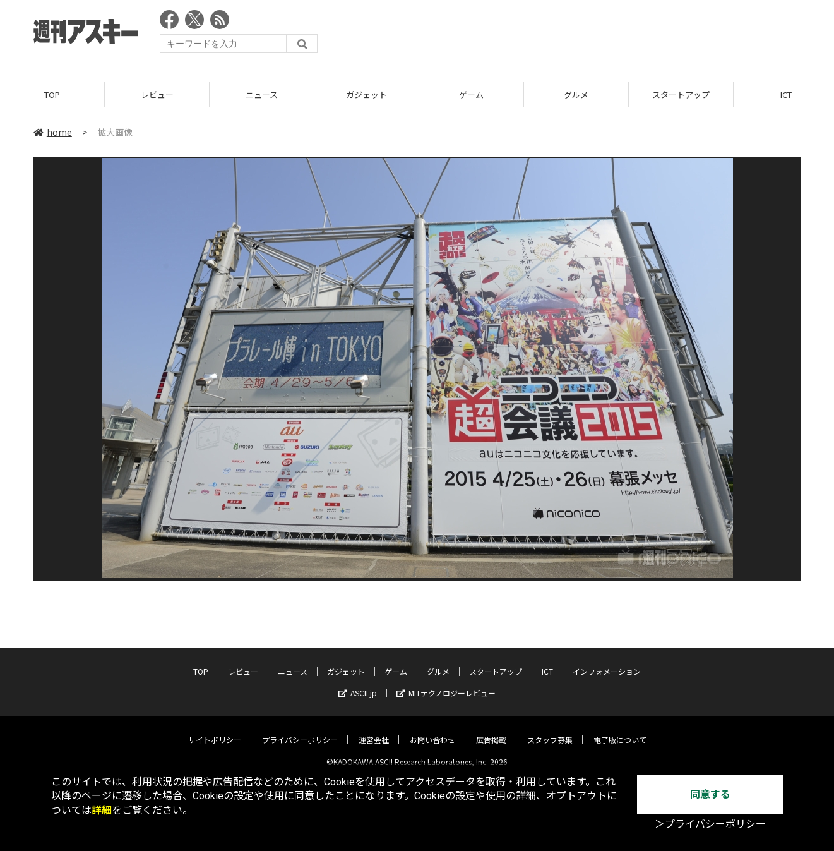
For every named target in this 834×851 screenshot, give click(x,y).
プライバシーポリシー (300, 729)
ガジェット (366, 94)
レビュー (157, 94)
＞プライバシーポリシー (710, 824)
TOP (52, 94)
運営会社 (374, 729)
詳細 (102, 810)
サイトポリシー (214, 729)
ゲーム (471, 94)
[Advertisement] (571, 34)
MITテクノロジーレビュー (446, 682)
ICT (547, 661)
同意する (710, 794)
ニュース (262, 94)
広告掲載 (491, 729)
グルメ (576, 94)
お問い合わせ (432, 729)
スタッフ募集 (550, 729)
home (52, 132)
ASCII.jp (357, 682)
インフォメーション (607, 661)
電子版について (619, 729)
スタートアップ (681, 94)
